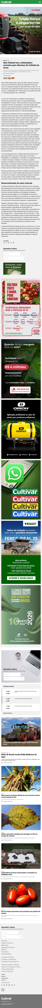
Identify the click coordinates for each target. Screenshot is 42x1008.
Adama (2, 832)
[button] (40, 2)
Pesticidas (5, 952)
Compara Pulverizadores (9, 961)
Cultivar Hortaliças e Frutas (10, 967)
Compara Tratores (7, 957)
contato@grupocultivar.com (6, 1001)
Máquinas (4, 945)
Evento (2, 871)
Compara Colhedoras (8, 959)
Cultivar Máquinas (7, 969)
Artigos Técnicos (7, 943)
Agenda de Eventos (8, 947)
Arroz (8, 60)
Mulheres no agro (5, 752)
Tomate (2, 909)
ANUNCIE (3, 976)
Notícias (4, 941)
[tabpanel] (21, 30)
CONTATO (3, 980)
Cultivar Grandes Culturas (10, 965)
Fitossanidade (6, 954)
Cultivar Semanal (7, 971)
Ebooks (3, 950)
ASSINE (3, 974)
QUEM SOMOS (4, 978)
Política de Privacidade (5, 982)
